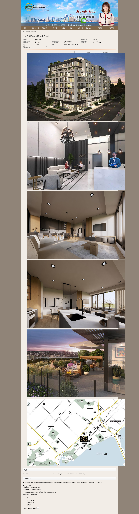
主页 (25, 28)
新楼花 (33, 28)
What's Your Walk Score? (31, 508)
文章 (79, 28)
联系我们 (111, 28)
